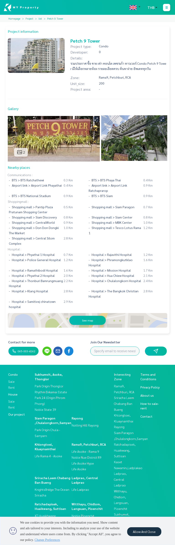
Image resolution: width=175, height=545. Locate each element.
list (40, 18)
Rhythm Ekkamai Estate (51, 392)
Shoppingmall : (18, 201)
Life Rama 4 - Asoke (48, 456)
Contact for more (21, 342)
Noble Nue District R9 (86, 457)
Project (29, 18)
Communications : (20, 175)
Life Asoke (79, 469)
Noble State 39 (45, 409)
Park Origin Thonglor (49, 386)
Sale (11, 381)
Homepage (14, 18)
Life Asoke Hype (83, 463)
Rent (11, 387)
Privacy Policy (150, 387)
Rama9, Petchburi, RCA (89, 444)
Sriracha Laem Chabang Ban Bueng (124, 403)
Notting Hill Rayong (85, 425)
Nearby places (19, 167)
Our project (16, 414)
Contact (146, 416)
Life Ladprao (80, 489)
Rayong (77, 418)
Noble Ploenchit (83, 516)
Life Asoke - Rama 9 (85, 451)
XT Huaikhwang (45, 516)
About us (147, 395)
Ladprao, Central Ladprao (120, 479)
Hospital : (14, 249)
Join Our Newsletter (105, 342)
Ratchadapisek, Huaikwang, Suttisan (125, 450)
